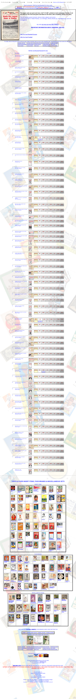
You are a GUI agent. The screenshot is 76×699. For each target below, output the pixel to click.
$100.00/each (40, 139)
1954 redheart (52, 571)
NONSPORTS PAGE (54, 45)
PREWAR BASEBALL (30, 44)
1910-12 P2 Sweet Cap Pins (19, 600)
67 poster (51, 510)
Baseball (15, 2)
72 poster (44, 539)
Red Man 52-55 (26, 611)
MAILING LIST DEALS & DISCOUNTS (19, 8)
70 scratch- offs (51, 529)
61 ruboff (44, 492)
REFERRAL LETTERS (46, 45)
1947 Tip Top (27, 580)
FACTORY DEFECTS (59, 549)
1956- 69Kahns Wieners (13, 581)
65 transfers (20, 511)
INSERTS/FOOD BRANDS (22, 44)
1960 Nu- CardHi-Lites (57, 610)
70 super (28, 529)
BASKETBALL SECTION (38, 646)
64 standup (44, 502)
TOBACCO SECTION (46, 44)
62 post (45, 560)
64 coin (51, 500)
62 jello (61, 560)
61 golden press (11, 622)
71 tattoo (20, 539)
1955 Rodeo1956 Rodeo (20, 581)
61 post (36, 561)
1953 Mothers (26, 570)
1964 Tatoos (61, 502)
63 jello (7, 568)
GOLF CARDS (53, 44)
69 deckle (44, 519)
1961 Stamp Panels (59, 492)
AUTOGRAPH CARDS (52, 550)
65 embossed (28, 510)
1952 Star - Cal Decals (40, 612)
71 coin (28, 536)
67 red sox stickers (60, 511)
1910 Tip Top (26, 581)
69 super (59, 519)
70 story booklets (36, 529)
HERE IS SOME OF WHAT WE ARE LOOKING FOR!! (44, 8)
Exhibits (25, 601)
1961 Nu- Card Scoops (64, 611)
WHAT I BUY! (37, 45)
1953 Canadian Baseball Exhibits (33, 602)
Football (22, 2)
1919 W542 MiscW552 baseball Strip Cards (11, 601)
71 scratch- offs (36, 539)
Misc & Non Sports (47, 2)
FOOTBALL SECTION (30, 646)
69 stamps (13, 530)
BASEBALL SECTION (21, 646)
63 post (69, 560)
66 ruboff (44, 510)
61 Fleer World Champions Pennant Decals (37, 489)
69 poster (35, 518)
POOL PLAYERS (20, 45)
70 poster (45, 529)
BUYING (69, 2)
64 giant (13, 511)
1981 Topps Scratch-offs (56, 622)
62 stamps (13, 501)
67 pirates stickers (14, 520)
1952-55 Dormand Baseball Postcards (34, 612)
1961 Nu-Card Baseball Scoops (28, 34)
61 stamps (51, 492)
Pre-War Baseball (5, 2)
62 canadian (53, 560)
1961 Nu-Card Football (26, 37)
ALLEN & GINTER (30, 45)
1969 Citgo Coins (19, 618)
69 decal (51, 519)
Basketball (37, 2)
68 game (20, 520)
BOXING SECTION (38, 44)
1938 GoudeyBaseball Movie (40, 601)
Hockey (29, 2)
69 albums (20, 530)
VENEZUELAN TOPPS (54, 646)
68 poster (27, 519)
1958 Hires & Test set (68, 581)
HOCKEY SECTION (46, 646)
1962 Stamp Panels (20, 501)
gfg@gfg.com (43, 661)
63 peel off (36, 502)
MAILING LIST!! (17, 665)
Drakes (36, 579)
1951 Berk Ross (11, 612)
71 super (13, 538)
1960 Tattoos (29, 493)
